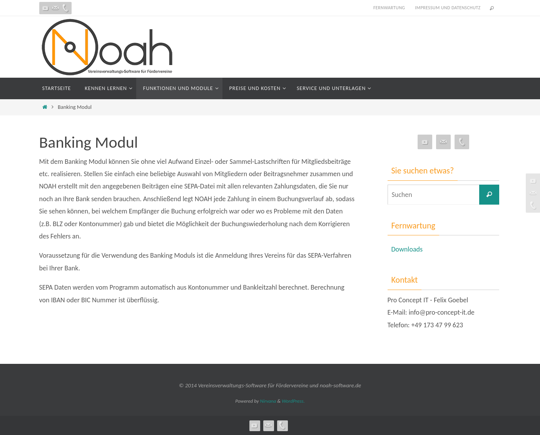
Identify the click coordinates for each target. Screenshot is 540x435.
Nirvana (268, 401)
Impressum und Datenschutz (447, 7)
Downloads (407, 249)
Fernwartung (389, 7)
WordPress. (293, 401)
